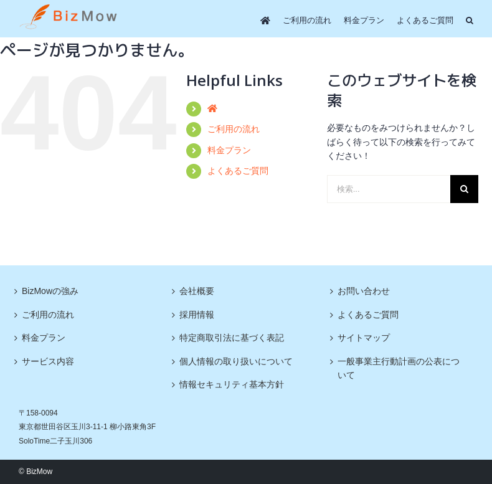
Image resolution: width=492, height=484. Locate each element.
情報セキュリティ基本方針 (231, 384)
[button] (469, 20)
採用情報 (196, 315)
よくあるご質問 (237, 171)
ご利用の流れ (233, 129)
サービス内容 (48, 361)
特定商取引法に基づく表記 (231, 338)
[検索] (464, 189)
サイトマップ (364, 338)
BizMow (39, 471)
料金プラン (229, 150)
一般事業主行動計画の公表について (399, 368)
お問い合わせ (364, 291)
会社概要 (196, 291)
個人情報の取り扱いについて (236, 361)
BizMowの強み (50, 291)
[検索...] (388, 189)
